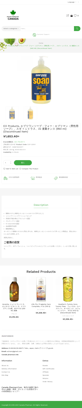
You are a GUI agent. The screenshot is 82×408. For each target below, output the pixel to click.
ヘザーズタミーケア (68, 315)
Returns (45, 377)
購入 (23, 163)
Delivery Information (9, 368)
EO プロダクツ (20, 142)
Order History (48, 381)
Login (69, 15)
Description (41, 203)
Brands (45, 364)
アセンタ (14, 313)
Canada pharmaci (25, 404)
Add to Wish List (12, 169)
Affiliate (46, 371)
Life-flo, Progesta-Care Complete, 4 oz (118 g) (41, 304)
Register (66, 15)
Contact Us (6, 371)
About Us (5, 364)
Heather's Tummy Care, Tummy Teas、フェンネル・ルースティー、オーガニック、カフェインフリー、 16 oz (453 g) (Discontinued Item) (68, 307)
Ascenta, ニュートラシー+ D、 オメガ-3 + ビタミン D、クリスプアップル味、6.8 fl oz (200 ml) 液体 (14, 306)
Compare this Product (32, 169)
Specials (46, 374)
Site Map (5, 374)
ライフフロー (41, 309)
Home (41, 43)
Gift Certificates (48, 368)
